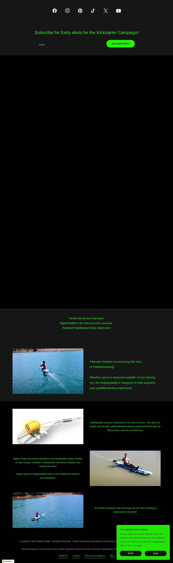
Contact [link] (76, 556)
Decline (130, 553)
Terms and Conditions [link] (95, 556)
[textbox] (70, 43)
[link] (54, 11)
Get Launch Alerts (120, 43)
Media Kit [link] (63, 556)
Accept (155, 553)
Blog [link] (112, 556)
